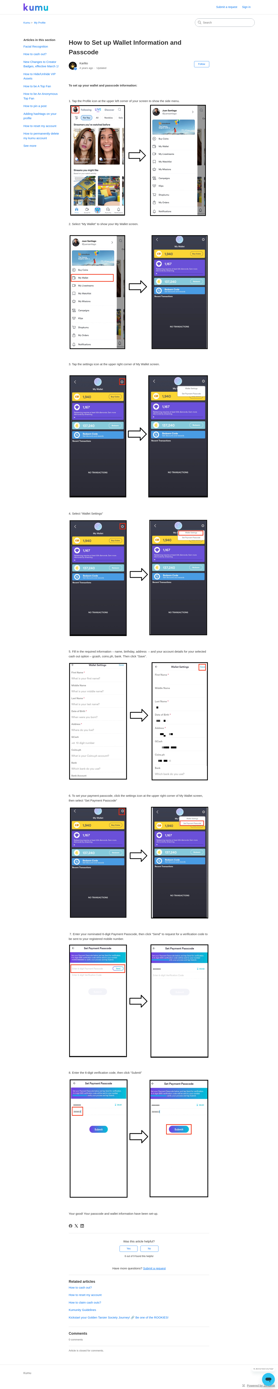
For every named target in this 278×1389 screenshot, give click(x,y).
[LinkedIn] (82, 1226)
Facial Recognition (36, 46)
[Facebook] (70, 1226)
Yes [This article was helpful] (129, 1248)
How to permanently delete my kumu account (41, 136)
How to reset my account (40, 126)
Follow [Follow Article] (201, 64)
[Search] (224, 23)
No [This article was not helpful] (149, 1248)
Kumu (27, 22)
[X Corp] (76, 1226)
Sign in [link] (246, 7)
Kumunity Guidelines (82, 1310)
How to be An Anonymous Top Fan (41, 96)
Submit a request (226, 7)
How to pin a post (35, 106)
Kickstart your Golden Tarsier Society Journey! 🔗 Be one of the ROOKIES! (119, 1317)
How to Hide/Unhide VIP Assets (40, 76)
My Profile (40, 22)
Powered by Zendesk (261, 1385)
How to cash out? (35, 54)
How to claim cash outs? (85, 1302)
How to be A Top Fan (37, 86)
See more (30, 145)
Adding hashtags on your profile (40, 116)
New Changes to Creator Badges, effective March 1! (41, 64)
